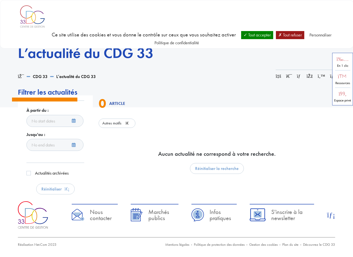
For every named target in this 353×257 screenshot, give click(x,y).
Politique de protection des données (219, 244)
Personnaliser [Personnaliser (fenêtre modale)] (320, 35)
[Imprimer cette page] (289, 76)
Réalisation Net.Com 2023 (37, 244)
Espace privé (342, 100)
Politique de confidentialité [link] (176, 42)
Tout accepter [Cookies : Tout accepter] (257, 35)
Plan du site (290, 244)
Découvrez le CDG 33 (319, 244)
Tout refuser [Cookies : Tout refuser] (290, 35)
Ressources (342, 83)
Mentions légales (177, 244)
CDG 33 (40, 76)
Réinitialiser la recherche (217, 168)
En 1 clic (342, 65)
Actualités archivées (52, 173)
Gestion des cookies (263, 244)
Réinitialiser (55, 189)
